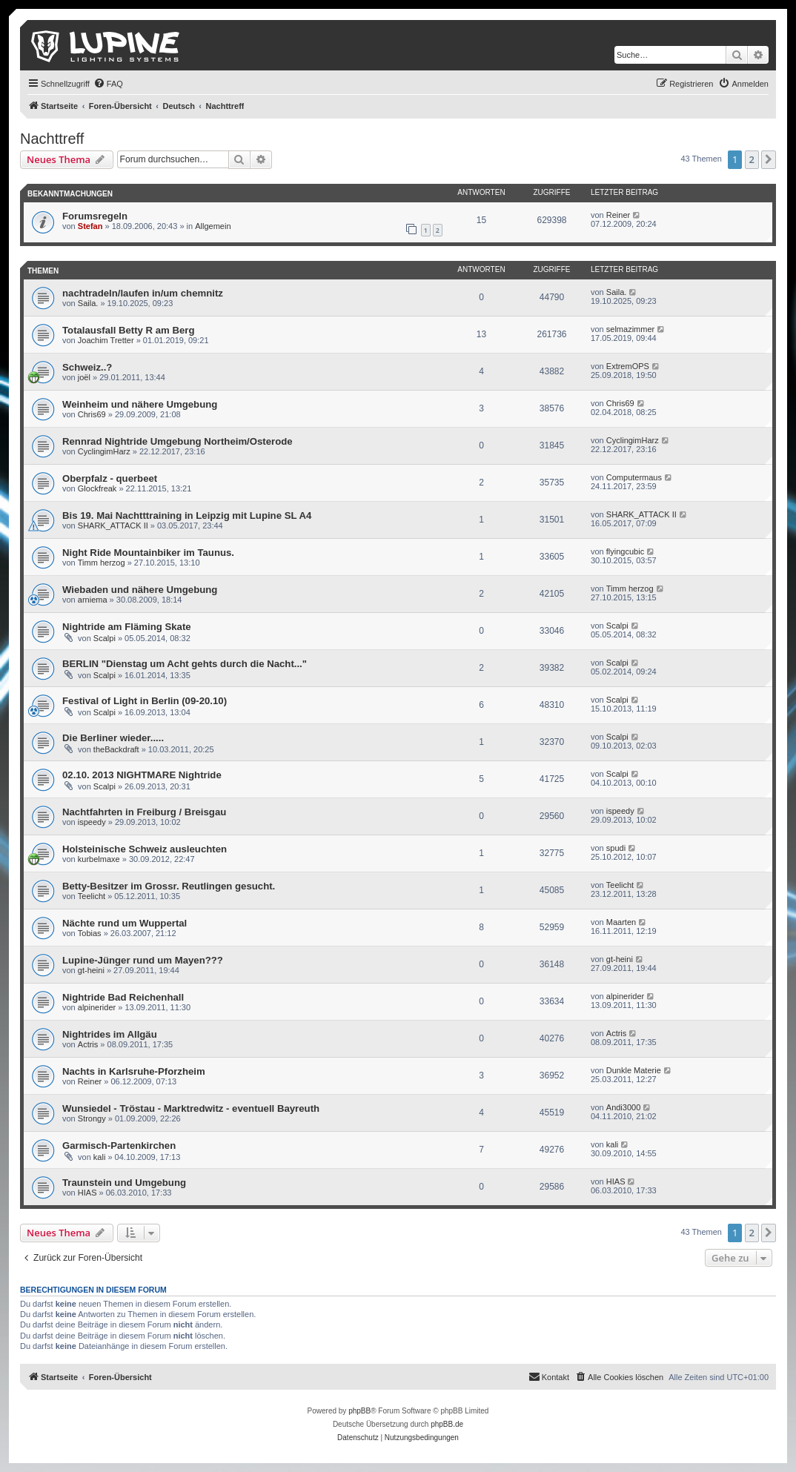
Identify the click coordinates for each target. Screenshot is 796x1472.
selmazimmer (630, 329)
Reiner (618, 214)
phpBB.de (447, 1424)
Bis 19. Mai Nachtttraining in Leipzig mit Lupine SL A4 (186, 515)
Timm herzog (101, 562)
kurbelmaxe (99, 859)
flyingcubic (625, 551)
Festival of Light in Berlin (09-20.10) (144, 700)
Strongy (92, 1118)
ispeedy (92, 822)
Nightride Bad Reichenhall (123, 997)
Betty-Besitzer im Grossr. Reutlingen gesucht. (168, 886)
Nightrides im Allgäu (109, 1034)
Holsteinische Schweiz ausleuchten (144, 849)
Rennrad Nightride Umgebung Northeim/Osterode (177, 441)
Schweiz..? (87, 367)
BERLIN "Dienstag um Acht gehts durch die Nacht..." (184, 663)
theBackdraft (116, 749)
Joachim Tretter (106, 340)
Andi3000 (623, 1107)
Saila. (88, 303)
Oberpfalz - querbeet (109, 478)
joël (84, 377)
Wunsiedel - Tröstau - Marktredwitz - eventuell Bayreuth (190, 1108)
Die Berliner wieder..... (113, 737)
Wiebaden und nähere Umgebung (139, 589)
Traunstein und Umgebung (124, 1182)
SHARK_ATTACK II (113, 525)
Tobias (90, 933)
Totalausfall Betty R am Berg (128, 330)
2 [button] (751, 159)
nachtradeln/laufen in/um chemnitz (142, 293)
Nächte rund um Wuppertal (124, 923)
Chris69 (92, 414)
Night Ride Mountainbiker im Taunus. (148, 552)
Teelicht (91, 896)
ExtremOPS (627, 366)
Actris (88, 1044)
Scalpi (104, 638)
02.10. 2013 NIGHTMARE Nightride (142, 774)
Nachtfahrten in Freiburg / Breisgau (144, 812)
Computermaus (634, 477)
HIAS (87, 1192)
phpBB (359, 1411)
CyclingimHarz (104, 451)
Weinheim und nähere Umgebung (139, 404)
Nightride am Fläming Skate (126, 626)
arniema (92, 599)
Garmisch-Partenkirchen (119, 1145)
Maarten (621, 922)
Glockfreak (97, 488)
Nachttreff (52, 138)
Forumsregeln (94, 216)
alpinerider (97, 1007)
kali (99, 1157)
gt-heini (91, 970)
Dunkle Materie (633, 1070)
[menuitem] (108, 84)
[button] (768, 159)
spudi (616, 847)
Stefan (90, 226)
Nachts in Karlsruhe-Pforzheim (133, 1071)
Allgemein (212, 226)
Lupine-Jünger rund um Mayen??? (142, 960)
